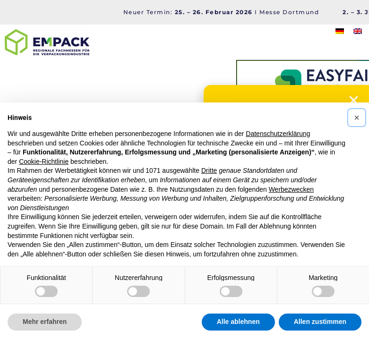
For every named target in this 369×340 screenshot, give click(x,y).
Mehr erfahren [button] (45, 321)
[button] (356, 117)
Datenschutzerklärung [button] (278, 133)
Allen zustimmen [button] (320, 321)
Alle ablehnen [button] (238, 321)
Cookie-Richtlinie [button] (44, 161)
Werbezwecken (291, 189)
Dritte (209, 170)
